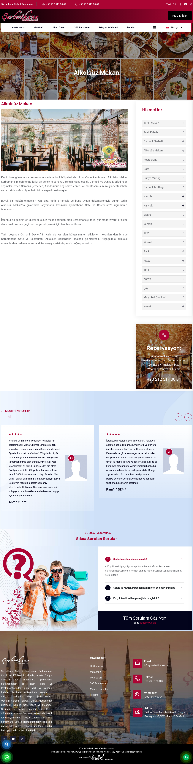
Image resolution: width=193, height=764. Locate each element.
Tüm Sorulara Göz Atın (144, 618)
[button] (178, 417)
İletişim (94, 694)
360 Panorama (98, 683)
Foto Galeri (96, 677)
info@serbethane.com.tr (158, 665)
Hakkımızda (96, 666)
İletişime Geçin (148, 622)
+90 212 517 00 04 (56, 4)
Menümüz (95, 671)
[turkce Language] (174, 27)
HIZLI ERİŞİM (179, 15)
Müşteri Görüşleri (99, 689)
